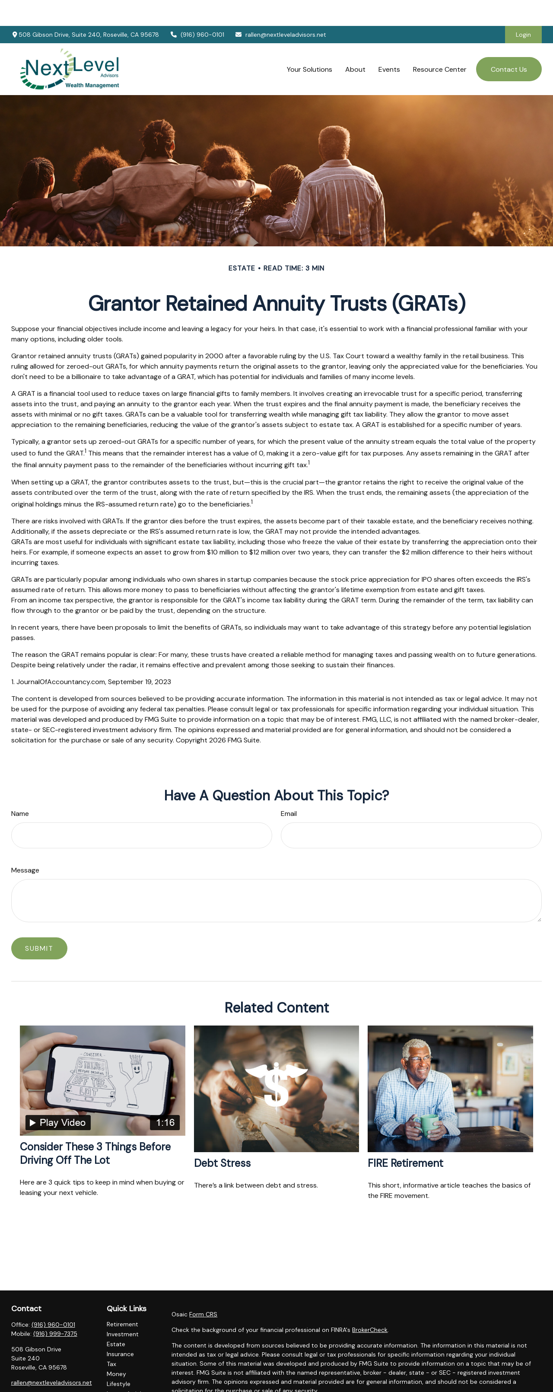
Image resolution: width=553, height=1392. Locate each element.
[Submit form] (39, 922)
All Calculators (127, 1388)
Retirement (122, 1298)
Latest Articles (127, 1368)
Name (20, 787)
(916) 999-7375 (55, 1308)
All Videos (120, 1378)
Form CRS (203, 1288)
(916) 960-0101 (197, 9)
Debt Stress (222, 1137)
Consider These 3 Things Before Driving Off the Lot (95, 1127)
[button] (309, 43)
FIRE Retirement (405, 1137)
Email (289, 787)
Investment (123, 1308)
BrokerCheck (370, 1304)
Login (523, 9)
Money (116, 1348)
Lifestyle (118, 1358)
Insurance (120, 1328)
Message (25, 844)
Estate (116, 1318)
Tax (111, 1338)
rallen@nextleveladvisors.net (281, 9)
